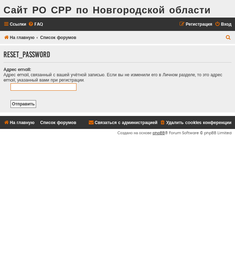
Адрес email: (17, 69)
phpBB (159, 133)
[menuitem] (35, 24)
